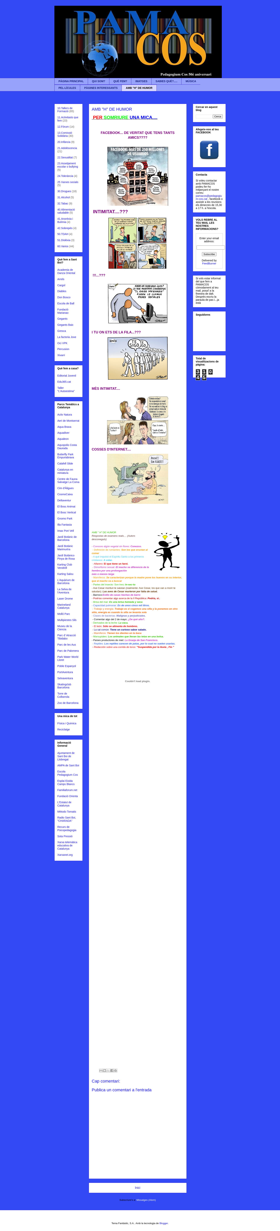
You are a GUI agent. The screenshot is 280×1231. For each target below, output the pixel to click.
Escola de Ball (65, 303)
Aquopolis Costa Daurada (67, 446)
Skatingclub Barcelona (64, 686)
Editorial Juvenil (66, 375)
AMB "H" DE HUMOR (139, 87)
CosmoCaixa (65, 494)
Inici (137, 1187)
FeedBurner (209, 263)
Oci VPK (62, 343)
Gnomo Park (65, 518)
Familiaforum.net (67, 790)
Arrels (61, 279)
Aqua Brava (64, 426)
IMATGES (141, 81)
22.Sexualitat (65, 157)
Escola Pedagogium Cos (67, 773)
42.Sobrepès (65, 228)
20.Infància (64, 141)
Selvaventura (65, 678)
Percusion (63, 349)
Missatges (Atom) (146, 1200)
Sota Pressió (65, 836)
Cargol (61, 285)
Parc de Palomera (68, 650)
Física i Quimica (67, 723)
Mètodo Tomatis (66, 811)
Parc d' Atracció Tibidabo (66, 637)
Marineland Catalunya (64, 606)
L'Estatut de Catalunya (64, 804)
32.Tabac (62, 203)
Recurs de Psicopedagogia (67, 828)
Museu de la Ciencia (64, 628)
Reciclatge (63, 729)
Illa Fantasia (64, 524)
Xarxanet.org (65, 854)
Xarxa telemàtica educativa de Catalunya (67, 845)
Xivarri (61, 355)
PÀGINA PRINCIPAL (71, 81)
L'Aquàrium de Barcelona (66, 582)
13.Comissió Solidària (64, 134)
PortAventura (65, 672)
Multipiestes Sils (67, 620)
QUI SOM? (98, 81)
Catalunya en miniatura (65, 471)
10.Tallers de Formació (65, 110)
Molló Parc (63, 613)
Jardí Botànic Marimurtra (65, 548)
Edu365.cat (64, 381)
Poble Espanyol (66, 666)
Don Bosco (63, 297)
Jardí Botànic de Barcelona (67, 538)
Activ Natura (64, 414)
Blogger (163, 1223)
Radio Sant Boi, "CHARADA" (66, 819)
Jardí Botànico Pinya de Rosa (66, 557)
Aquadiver (63, 432)
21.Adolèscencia (67, 148)
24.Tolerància (65, 175)
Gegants (62, 318)
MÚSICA (191, 81)
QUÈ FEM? (120, 81)
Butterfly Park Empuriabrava (65, 456)
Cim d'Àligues (65, 488)
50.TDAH (63, 234)
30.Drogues (64, 191)
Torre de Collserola (63, 695)
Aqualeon (63, 438)
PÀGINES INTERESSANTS (101, 87)
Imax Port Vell (65, 530)
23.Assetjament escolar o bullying (67, 165)
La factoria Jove (66, 337)
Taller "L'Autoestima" (66, 389)
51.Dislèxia (63, 240)
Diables (61, 291)
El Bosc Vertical (66, 512)
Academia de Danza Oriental (66, 271)
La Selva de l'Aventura (64, 591)
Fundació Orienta (67, 796)
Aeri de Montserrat (68, 420)
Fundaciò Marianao (63, 311)
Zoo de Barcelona (68, 702)
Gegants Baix (65, 324)
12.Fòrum (63, 126)
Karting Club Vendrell (64, 566)
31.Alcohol (63, 197)
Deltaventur (64, 500)
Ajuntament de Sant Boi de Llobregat (66, 756)
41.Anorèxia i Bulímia (65, 220)
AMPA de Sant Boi (68, 765)
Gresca (61, 330)
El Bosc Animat (66, 506)
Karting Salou (65, 573)
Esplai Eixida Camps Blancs (66, 782)
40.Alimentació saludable (66, 211)
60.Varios (63, 246)
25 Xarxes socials (67, 182)
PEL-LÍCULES (67, 87)
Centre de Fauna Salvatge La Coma (68, 480)
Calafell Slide (65, 463)
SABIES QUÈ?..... (166, 81)
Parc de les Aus (66, 644)
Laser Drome (65, 598)
